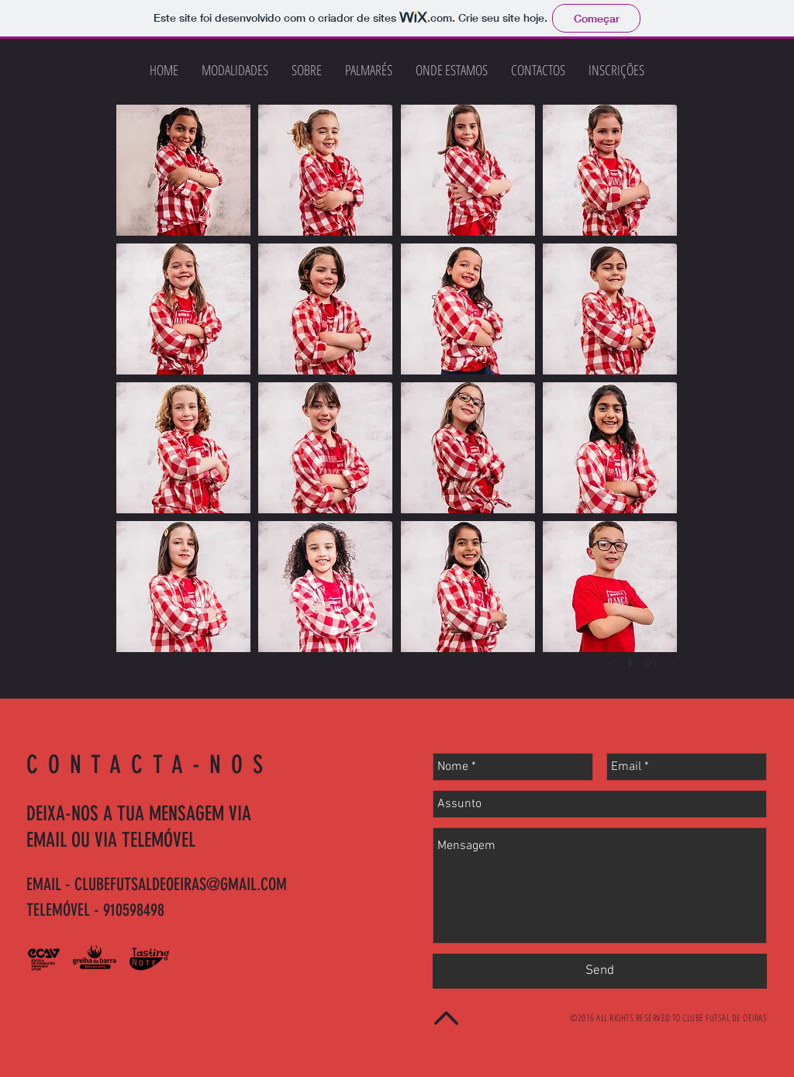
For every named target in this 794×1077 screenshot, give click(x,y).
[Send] (600, 971)
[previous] (611, 663)
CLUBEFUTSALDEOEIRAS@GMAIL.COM (180, 884)
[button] (183, 170)
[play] (633, 663)
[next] (673, 663)
